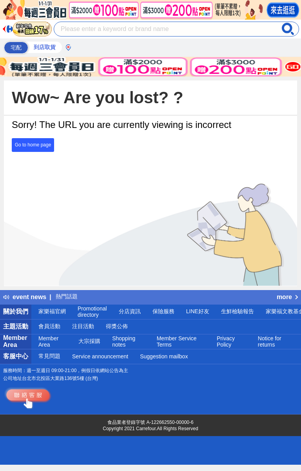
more (287, 297)
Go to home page (33, 145)
